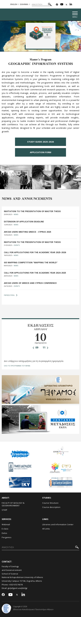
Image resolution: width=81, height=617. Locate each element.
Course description (51, 507)
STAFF (4, 510)
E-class (5, 529)
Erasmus (20, 446)
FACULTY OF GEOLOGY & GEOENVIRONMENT (13, 504)
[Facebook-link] (57, 4)
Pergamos (6, 537)
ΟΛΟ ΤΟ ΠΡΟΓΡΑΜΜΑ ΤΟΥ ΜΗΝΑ (17, 366)
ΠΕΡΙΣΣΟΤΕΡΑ (10, 295)
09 (35, 347)
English (13, 4)
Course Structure (50, 503)
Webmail (6, 524)
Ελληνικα (24, 4)
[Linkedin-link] (71, 4)
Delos (4, 533)
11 (45, 347)
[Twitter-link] (66, 4)
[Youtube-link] (61, 4)
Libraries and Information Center (57, 524)
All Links (46, 529)
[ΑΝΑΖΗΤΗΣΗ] (42, 4)
